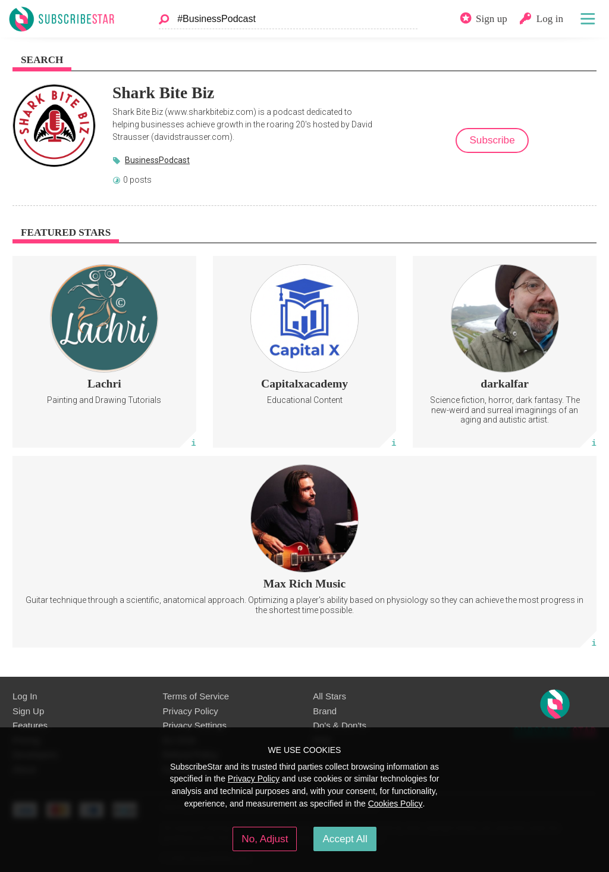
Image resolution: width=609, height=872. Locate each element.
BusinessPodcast (157, 160)
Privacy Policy (190, 711)
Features (30, 725)
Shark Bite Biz (163, 92)
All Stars (329, 696)
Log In (24, 696)
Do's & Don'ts (339, 725)
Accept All (344, 839)
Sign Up (28, 711)
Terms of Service (196, 696)
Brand (325, 711)
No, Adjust (264, 839)
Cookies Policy (395, 803)
